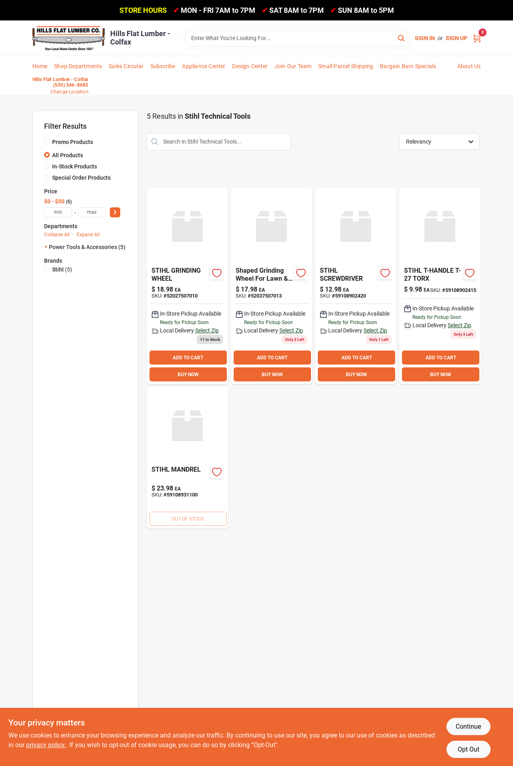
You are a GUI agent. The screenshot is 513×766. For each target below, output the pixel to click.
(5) (62, 269)
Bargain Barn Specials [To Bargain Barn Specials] (408, 66)
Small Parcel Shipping (345, 66)
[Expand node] (46, 246)
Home (40, 66)
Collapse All (57, 234)
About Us (469, 66)
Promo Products (72, 142)
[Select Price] (115, 212)
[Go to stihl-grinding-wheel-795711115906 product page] (271, 286)
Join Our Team (293, 66)
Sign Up (456, 38)
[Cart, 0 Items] (477, 38)
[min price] (58, 212)
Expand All (88, 234)
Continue (468, 726)
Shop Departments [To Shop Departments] (78, 66)
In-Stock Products (74, 166)
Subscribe (163, 66)
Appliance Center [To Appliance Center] (203, 66)
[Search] (402, 37)
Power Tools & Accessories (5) (87, 247)
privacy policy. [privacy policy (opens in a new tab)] (46, 745)
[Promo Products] (47, 141)
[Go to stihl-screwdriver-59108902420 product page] (355, 286)
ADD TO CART (188, 358)
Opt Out (468, 749)
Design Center (250, 66)
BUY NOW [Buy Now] (188, 374)
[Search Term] (297, 38)
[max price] (92, 212)
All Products (67, 155)
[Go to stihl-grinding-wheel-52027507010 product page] (187, 286)
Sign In (425, 38)
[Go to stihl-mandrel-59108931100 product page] (187, 458)
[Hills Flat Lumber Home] (68, 38)
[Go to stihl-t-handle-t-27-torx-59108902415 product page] (440, 286)
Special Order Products (81, 178)
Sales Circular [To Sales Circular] (126, 66)
